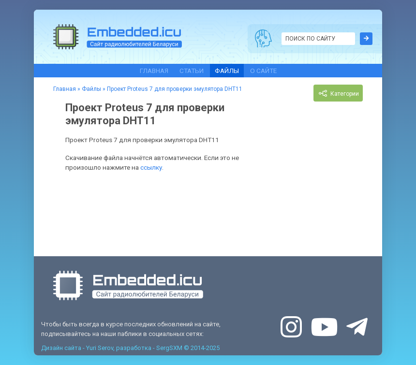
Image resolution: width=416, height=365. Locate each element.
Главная (154, 70)
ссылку (151, 167)
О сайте (263, 70)
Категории (338, 93)
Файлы (227, 70)
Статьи (191, 70)
